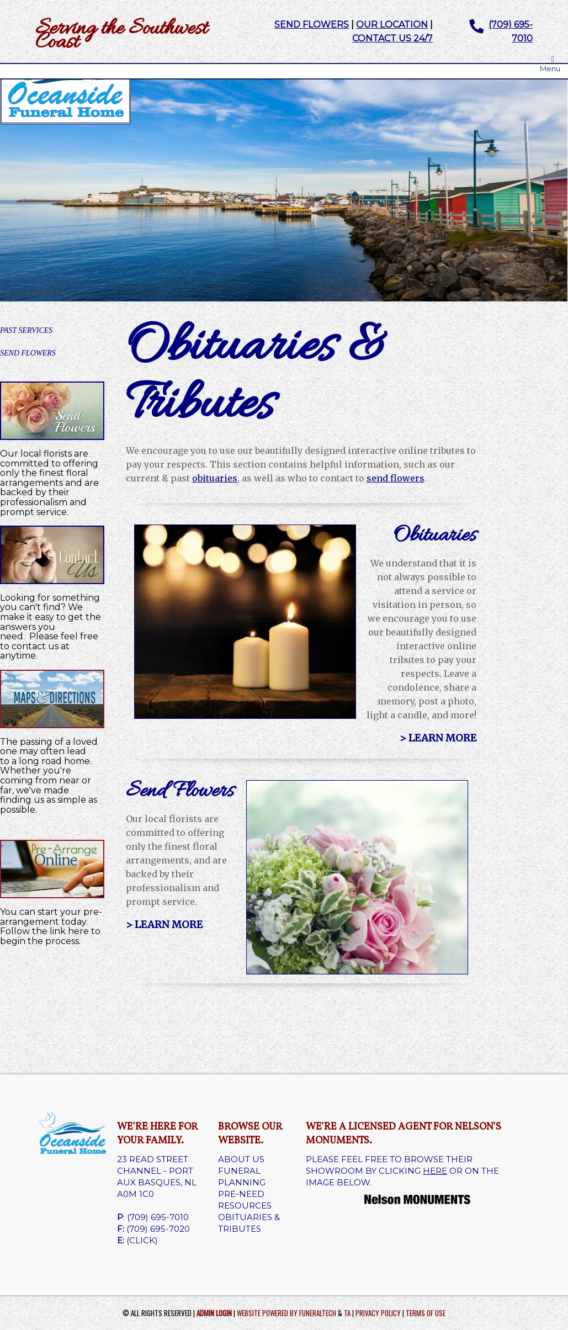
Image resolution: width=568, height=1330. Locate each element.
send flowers (395, 478)
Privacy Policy (378, 1312)
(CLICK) (142, 1240)
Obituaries (434, 535)
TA (347, 1312)
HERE (435, 1170)
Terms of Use (425, 1312)
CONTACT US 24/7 (392, 38)
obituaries (214, 478)
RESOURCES (245, 1205)
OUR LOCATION (392, 24)
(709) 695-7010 (158, 1217)
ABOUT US (241, 1159)
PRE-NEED (241, 1194)
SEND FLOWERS (311, 24)
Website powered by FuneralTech (286, 1312)
